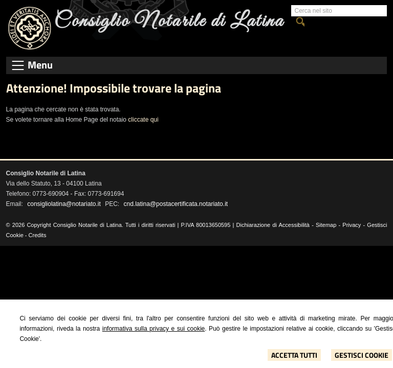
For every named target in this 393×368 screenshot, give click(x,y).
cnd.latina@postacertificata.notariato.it (176, 204)
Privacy (351, 225)
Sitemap (326, 225)
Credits (38, 235)
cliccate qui (143, 119)
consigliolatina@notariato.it (64, 204)
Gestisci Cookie (361, 355)
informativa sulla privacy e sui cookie (153, 328)
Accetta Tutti (294, 355)
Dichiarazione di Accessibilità (273, 225)
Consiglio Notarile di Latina (169, 21)
